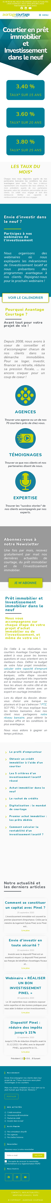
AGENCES (25, 412)
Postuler (11, 1096)
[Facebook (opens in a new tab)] (22, 8)
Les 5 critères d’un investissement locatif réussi (25, 777)
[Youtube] (25, 1177)
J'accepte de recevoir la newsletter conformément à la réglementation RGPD (22, 1162)
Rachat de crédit (13, 1118)
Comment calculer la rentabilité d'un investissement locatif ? (26, 830)
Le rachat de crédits (23, 798)
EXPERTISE (25, 498)
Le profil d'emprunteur (25, 752)
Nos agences (12, 1135)
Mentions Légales (22, 1195)
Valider (38, 1155)
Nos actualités (30, 1192)
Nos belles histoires (15, 1137)
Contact (15, 1192)
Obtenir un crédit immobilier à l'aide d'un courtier (26, 762)
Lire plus (25, 930)
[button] (26, 613)
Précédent (15, 1058)
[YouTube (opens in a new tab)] (29, 8)
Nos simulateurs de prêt (17, 1132)
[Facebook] (9, 1177)
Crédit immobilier (14, 1113)
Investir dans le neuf (15, 1121)
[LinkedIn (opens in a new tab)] (26, 8)
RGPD (35, 1195)
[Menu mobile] (43, 15)
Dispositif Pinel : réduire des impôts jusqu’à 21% (25, 1027)
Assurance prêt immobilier (17, 1115)
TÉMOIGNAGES (25, 455)
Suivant (37, 1058)
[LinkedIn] (17, 1177)
